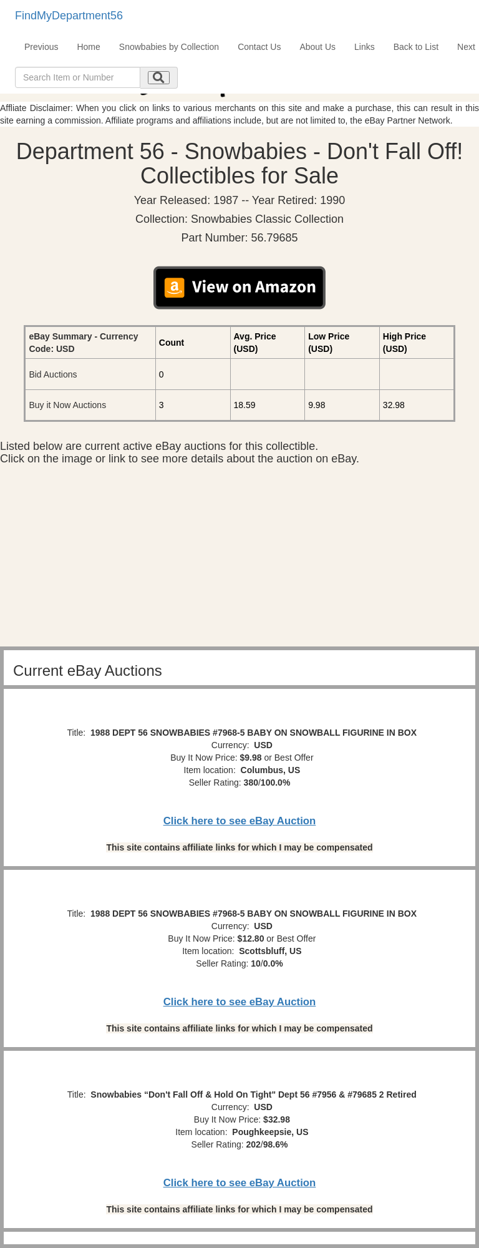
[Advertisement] (239, 559)
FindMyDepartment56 (69, 15)
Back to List (416, 47)
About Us (317, 47)
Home (88, 47)
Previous (41, 47)
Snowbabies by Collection (169, 47)
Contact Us (259, 47)
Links (364, 47)
